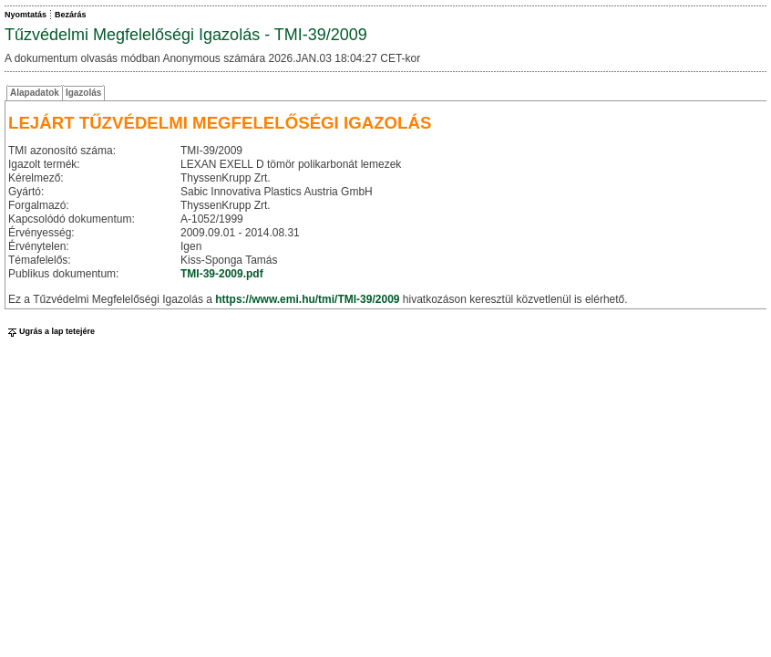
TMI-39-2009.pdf (221, 273)
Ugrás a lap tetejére (50, 331)
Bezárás (71, 14)
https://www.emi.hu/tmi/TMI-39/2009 (307, 299)
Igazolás (83, 93)
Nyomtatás (25, 14)
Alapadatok (34, 93)
